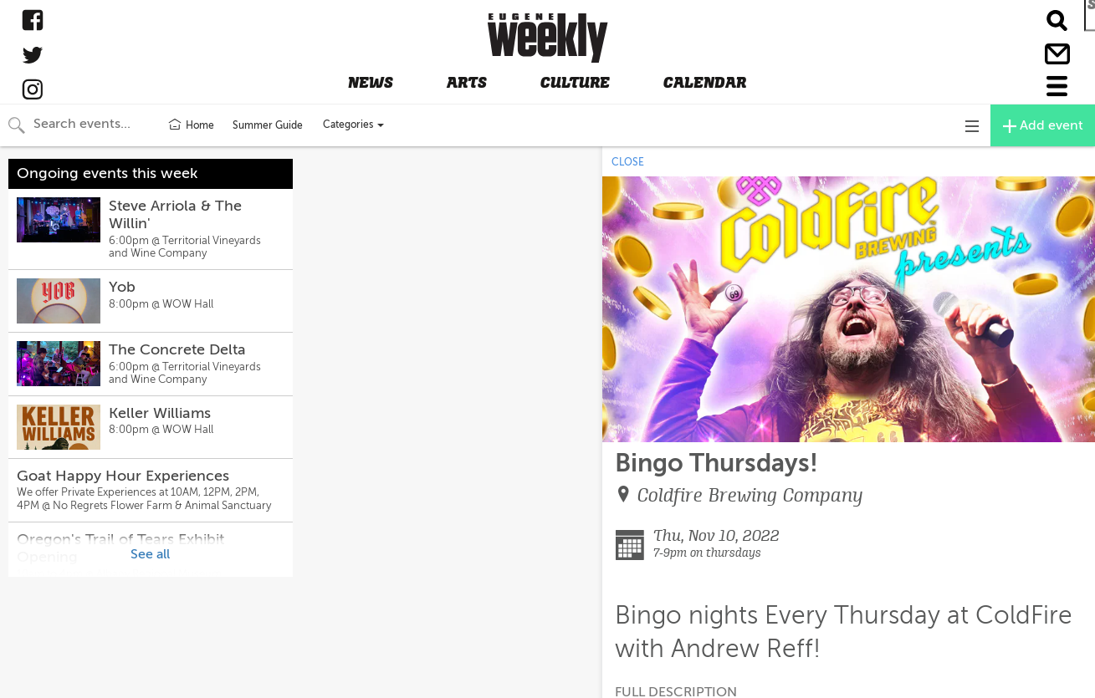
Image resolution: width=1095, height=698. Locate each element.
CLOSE (627, 162)
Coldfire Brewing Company (750, 495)
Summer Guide (268, 125)
